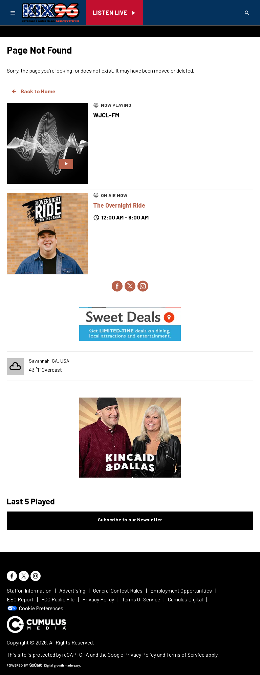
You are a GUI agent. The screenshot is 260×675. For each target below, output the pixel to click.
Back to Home (33, 91)
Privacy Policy (140, 654)
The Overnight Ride (119, 205)
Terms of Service (185, 654)
